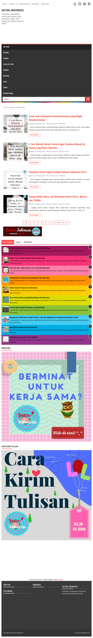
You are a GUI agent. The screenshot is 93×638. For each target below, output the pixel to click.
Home (6, 47)
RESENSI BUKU (8, 93)
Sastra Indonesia (12, 10)
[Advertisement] (59, 25)
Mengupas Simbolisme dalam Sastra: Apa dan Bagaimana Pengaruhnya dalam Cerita (44, 317)
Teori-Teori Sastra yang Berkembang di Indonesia (29, 298)
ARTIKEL (6, 52)
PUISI (5, 81)
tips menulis (65, 151)
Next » (59, 222)
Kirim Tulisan (24, 4)
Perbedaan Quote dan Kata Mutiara (24, 337)
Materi (63, 123)
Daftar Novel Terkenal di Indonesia (23, 288)
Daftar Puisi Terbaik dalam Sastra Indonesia (27, 258)
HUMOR (6, 70)
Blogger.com (86, 633)
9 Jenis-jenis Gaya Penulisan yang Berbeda (27, 308)
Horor (63, 204)
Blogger (60, 580)
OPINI (5, 87)
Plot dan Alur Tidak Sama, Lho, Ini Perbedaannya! (30, 268)
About (5, 4)
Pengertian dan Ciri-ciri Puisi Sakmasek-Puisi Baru (30, 248)
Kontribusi (45, 4)
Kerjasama (35, 4)
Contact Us (13, 4)
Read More (34, 135)
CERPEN (5, 58)
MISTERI (6, 76)
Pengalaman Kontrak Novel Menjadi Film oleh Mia (30, 278)
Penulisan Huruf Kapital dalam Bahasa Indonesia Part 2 (58, 172)
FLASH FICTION (8, 64)
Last (66, 222)
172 (53, 222)
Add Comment (53, 123)
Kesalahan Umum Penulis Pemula (23, 327)
